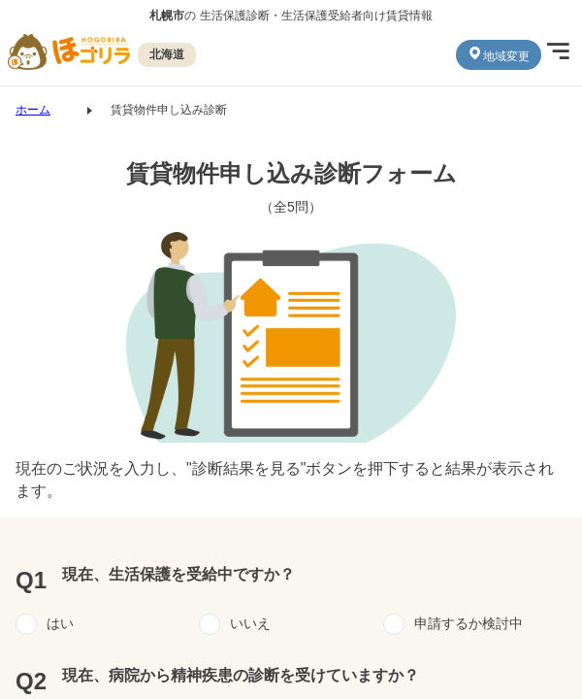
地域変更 (499, 54)
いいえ (250, 623)
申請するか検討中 (468, 623)
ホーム (33, 109)
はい (60, 623)
